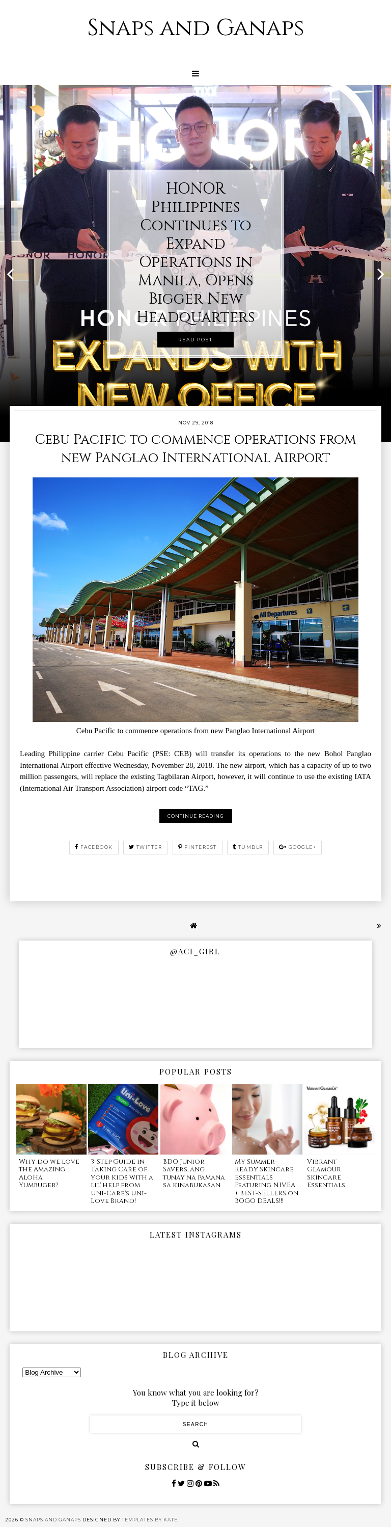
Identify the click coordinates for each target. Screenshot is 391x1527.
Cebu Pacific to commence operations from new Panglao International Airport (195, 449)
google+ (297, 847)
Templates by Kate (150, 1519)
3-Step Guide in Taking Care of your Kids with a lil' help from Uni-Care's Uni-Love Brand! (122, 1181)
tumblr (248, 847)
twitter (145, 847)
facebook (94, 847)
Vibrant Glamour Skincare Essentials (326, 1173)
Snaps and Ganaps (195, 28)
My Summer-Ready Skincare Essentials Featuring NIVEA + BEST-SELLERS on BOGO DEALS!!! (266, 1181)
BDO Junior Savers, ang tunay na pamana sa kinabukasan (194, 1173)
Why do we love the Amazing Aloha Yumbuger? (49, 1173)
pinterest (197, 847)
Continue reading (195, 816)
